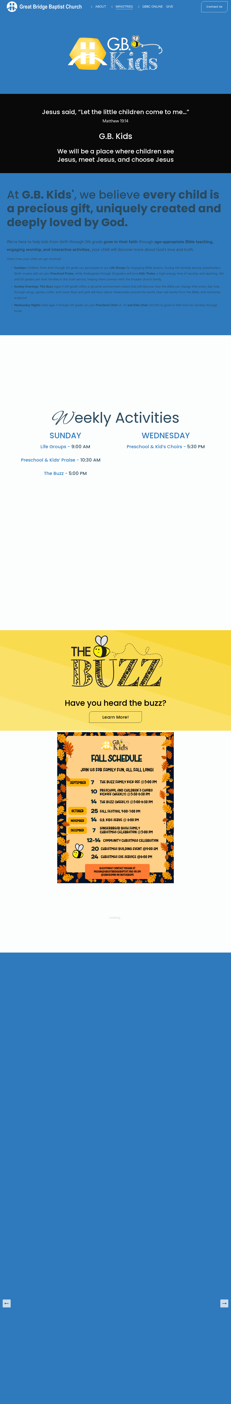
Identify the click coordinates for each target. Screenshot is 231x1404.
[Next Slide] (224, 1303)
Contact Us (211, 8)
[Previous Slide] (7, 1303)
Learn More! (115, 717)
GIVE (173, 8)
